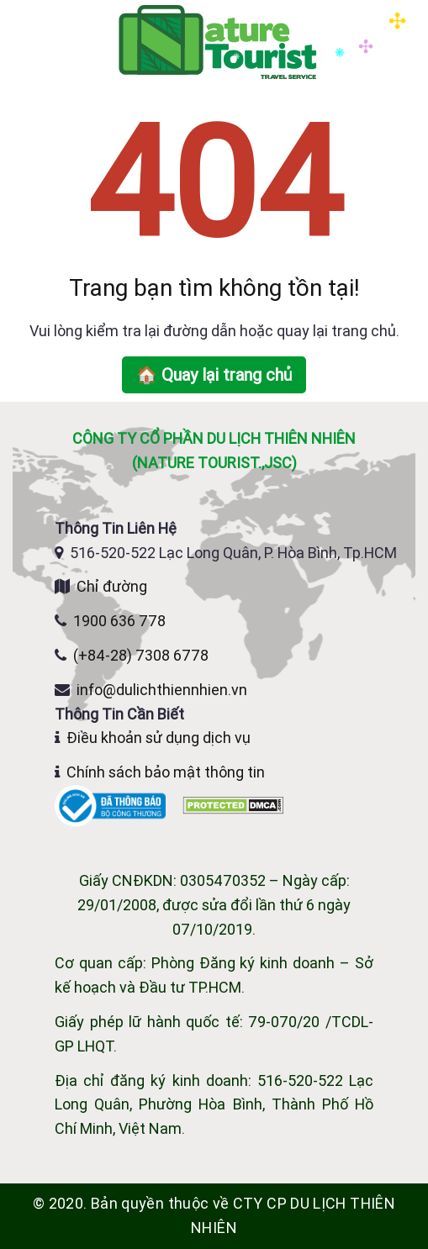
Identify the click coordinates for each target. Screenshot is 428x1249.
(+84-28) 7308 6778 (141, 655)
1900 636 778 (119, 620)
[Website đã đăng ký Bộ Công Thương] (112, 804)
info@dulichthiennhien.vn (162, 689)
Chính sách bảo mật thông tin (165, 772)
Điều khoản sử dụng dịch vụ (158, 737)
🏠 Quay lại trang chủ (214, 374)
